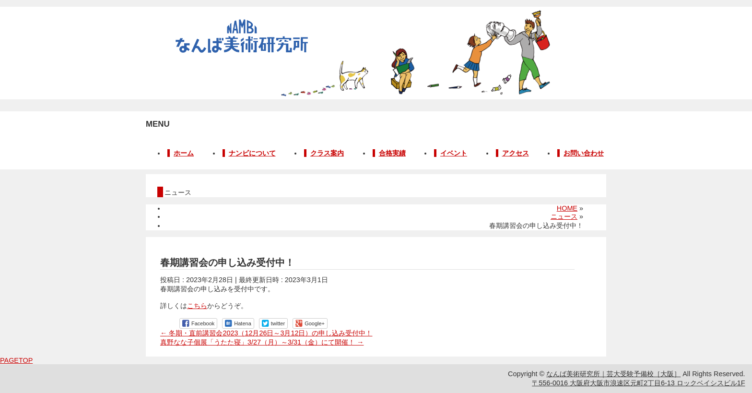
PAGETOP (16, 360)
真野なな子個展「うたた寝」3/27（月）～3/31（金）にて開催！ (262, 342)
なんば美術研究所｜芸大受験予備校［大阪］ (613, 374)
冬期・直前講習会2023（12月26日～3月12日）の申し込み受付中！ (266, 333)
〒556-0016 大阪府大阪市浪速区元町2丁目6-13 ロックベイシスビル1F (638, 383)
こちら (197, 306)
